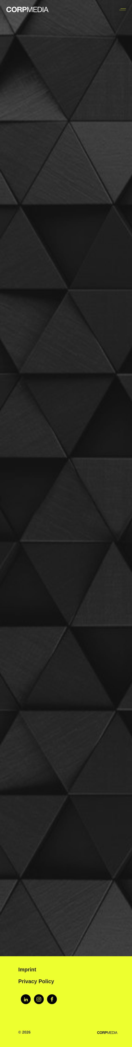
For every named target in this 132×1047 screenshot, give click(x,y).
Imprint (27, 969)
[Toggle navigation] (122, 9)
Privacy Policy (36, 981)
